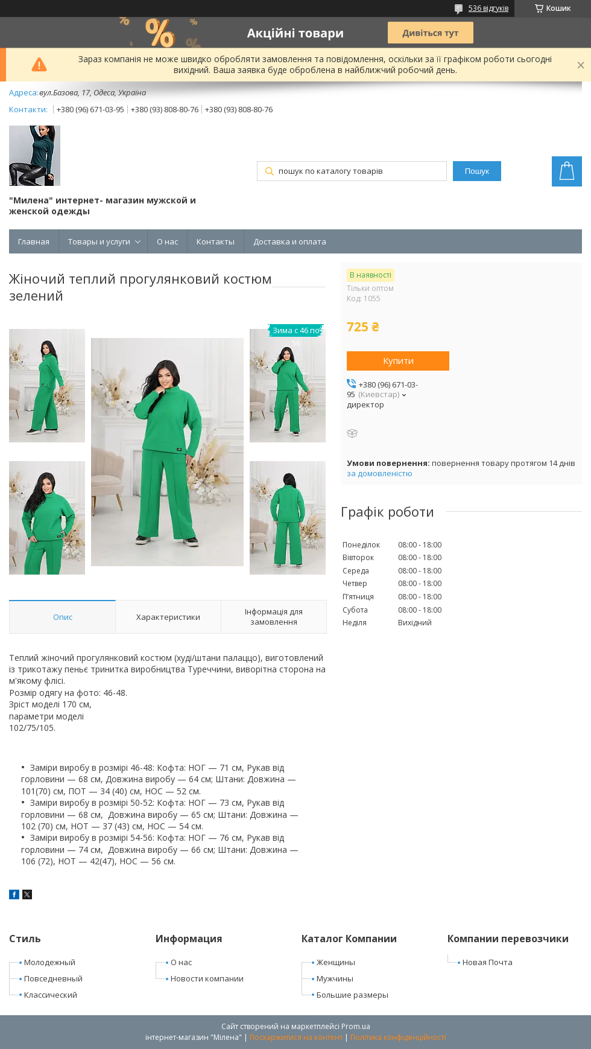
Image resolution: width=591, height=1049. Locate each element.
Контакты (216, 241)
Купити (398, 360)
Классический (50, 994)
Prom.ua (355, 1026)
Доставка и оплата (289, 241)
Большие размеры (352, 994)
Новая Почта (488, 962)
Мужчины (335, 978)
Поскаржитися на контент (296, 1037)
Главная (33, 241)
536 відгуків (488, 8)
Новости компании (207, 978)
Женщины (336, 962)
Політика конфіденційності (398, 1037)
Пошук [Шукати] (477, 171)
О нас (167, 241)
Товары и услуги (99, 241)
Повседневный (53, 978)
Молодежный (49, 962)
